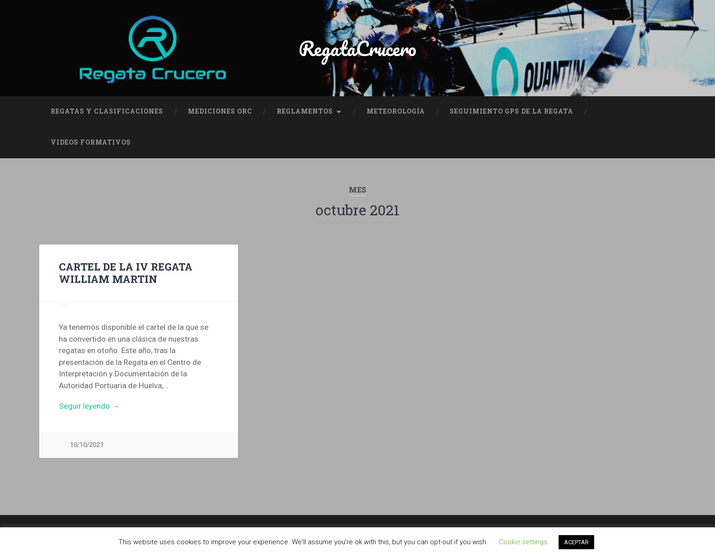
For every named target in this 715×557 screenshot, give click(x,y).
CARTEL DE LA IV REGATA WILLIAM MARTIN (125, 273)
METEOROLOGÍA (396, 111)
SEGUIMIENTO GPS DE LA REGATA (511, 111)
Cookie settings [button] (523, 542)
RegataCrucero (357, 48)
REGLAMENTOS (305, 111)
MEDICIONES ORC (220, 111)
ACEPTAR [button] (576, 542)
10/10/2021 (87, 445)
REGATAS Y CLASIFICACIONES (107, 111)
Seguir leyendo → (89, 406)
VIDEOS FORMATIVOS (91, 142)
